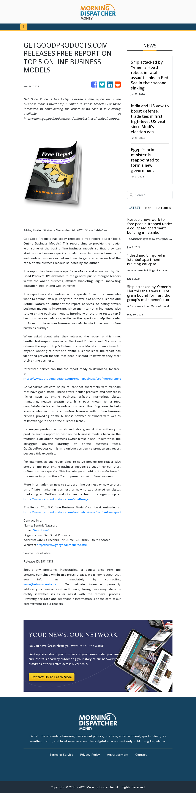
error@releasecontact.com (42, 584)
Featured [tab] (163, 208)
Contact (141, 754)
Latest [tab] (134, 208)
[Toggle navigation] (23, 27)
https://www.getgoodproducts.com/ (62, 545)
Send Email (41, 530)
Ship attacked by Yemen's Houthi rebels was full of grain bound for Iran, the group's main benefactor (149, 293)
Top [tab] (147, 208)
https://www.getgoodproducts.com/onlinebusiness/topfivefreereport (72, 378)
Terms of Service (61, 754)
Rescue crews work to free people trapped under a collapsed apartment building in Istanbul (149, 226)
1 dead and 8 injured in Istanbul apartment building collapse (146, 259)
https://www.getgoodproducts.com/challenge (56, 499)
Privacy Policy (90, 754)
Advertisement (117, 754)
